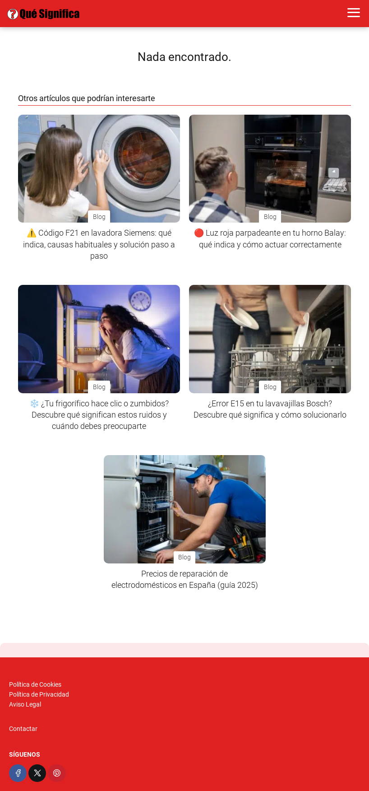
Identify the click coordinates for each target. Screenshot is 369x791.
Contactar (23, 728)
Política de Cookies (35, 684)
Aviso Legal (25, 704)
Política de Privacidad (39, 694)
